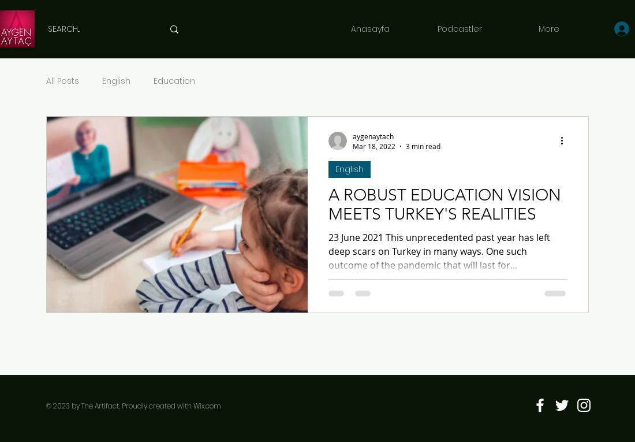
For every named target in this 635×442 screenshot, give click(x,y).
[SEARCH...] (97, 29)
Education (174, 81)
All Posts (62, 81)
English (116, 81)
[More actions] (566, 141)
